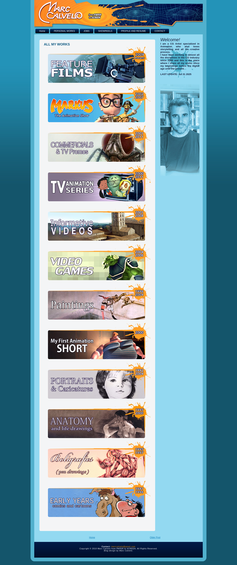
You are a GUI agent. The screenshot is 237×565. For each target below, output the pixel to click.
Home (92, 537)
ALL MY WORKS (57, 44)
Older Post (155, 537)
